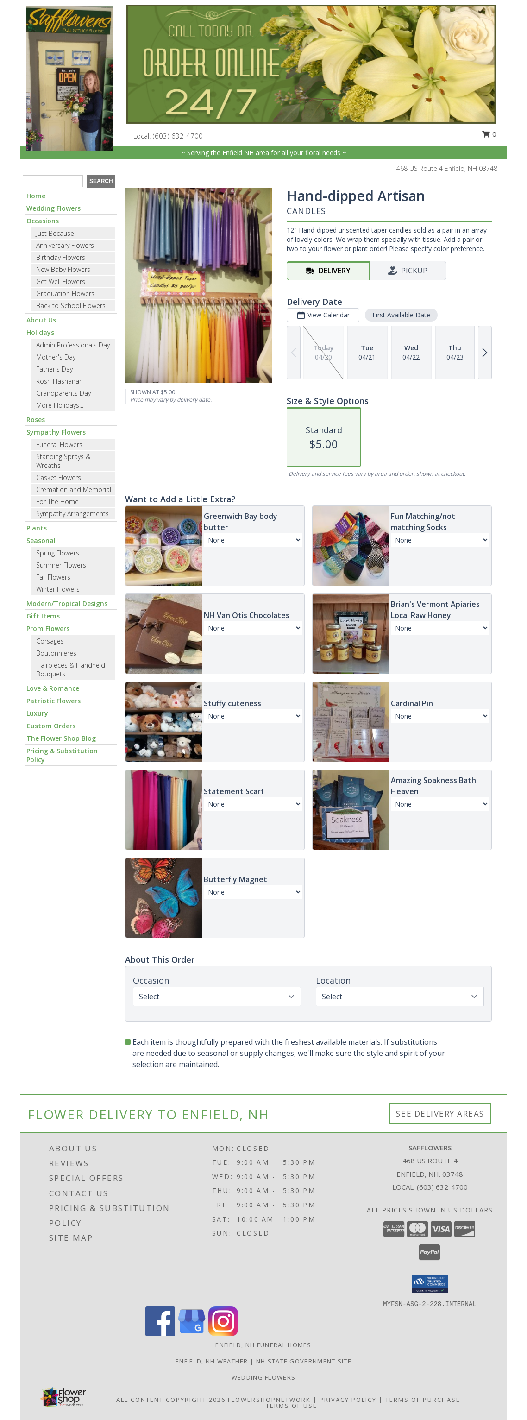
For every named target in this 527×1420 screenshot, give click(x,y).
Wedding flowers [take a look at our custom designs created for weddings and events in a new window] (264, 1377)
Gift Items (43, 616)
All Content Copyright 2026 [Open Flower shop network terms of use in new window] (171, 1399)
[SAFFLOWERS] (69, 78)
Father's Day (54, 369)
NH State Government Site (303, 1361)
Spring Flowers (57, 553)
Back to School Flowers (71, 305)
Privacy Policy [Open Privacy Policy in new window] (348, 1399)
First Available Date (401, 314)
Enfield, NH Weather (212, 1361)
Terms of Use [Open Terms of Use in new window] (291, 1405)
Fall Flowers (53, 577)
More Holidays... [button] (59, 405)
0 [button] (489, 134)
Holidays (40, 332)
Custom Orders (50, 725)
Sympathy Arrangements (72, 513)
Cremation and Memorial (73, 489)
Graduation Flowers (65, 293)
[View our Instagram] (223, 1333)
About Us (41, 320)
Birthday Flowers (60, 257)
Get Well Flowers (60, 281)
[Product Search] (53, 181)
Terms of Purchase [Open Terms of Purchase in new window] (422, 1399)
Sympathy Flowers (56, 432)
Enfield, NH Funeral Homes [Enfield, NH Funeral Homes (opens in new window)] (263, 1345)
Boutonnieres (56, 653)
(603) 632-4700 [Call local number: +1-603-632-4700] (178, 135)
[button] (430, 1284)
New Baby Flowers (63, 269)
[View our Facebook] (160, 1333)
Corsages (50, 641)
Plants (36, 528)
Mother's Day (55, 357)
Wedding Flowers (53, 208)
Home (35, 195)
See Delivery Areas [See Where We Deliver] (440, 1113)
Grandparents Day (63, 393)
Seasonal (41, 540)
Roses (35, 419)
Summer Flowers (61, 565)
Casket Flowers (58, 477)
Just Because (55, 233)
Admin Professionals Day (73, 345)
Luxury (37, 713)
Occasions (42, 220)
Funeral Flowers (59, 444)
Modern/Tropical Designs (66, 603)
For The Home (57, 501)
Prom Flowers (47, 628)
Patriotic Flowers (53, 700)
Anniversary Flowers (65, 245)
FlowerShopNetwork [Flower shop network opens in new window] (269, 1399)
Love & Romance (52, 688)
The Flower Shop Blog (61, 738)
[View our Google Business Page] (192, 1333)
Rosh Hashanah (59, 381)
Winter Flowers (58, 589)
